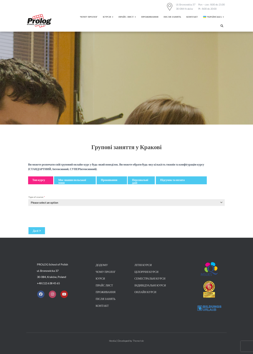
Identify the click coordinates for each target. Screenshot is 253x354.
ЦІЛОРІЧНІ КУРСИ (146, 272)
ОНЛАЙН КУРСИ (145, 292)
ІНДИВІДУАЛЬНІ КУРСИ (150, 285)
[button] (40, 180)
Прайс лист (127, 16)
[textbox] (123, 202)
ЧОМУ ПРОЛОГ (89, 16)
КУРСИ (108, 16)
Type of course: (36, 197)
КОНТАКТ (192, 16)
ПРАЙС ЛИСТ (104, 285)
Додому (102, 265)
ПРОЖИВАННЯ (149, 16)
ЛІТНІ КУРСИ (143, 265)
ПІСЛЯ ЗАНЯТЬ (172, 16)
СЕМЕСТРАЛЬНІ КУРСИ (149, 278)
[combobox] (126, 202)
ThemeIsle (138, 340)
